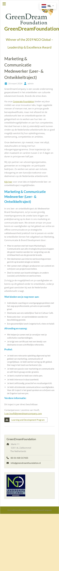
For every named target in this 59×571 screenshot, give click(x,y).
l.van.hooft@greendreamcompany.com (23, 413)
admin (31, 83)
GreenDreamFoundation (31, 29)
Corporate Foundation (23, 101)
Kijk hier (8, 181)
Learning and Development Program (27, 420)
